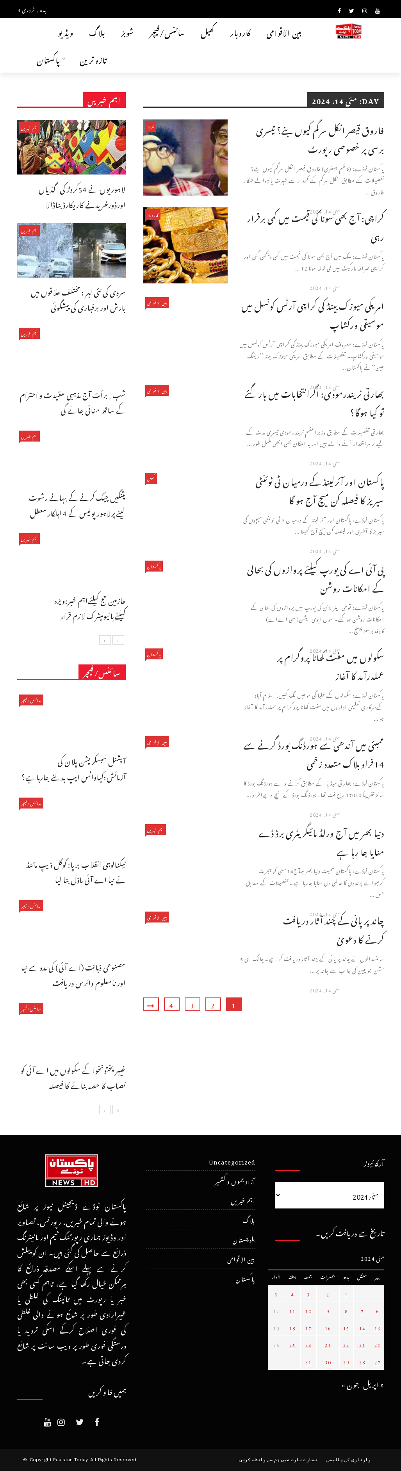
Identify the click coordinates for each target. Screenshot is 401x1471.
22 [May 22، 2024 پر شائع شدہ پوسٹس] (346, 1344)
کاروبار (240, 31)
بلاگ (97, 31)
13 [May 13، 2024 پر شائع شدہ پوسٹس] (377, 1327)
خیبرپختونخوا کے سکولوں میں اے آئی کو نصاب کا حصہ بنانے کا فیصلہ (73, 1076)
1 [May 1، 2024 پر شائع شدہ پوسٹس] (346, 1293)
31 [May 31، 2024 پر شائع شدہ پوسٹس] (308, 1361)
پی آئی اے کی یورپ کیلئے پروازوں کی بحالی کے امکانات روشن (315, 577)
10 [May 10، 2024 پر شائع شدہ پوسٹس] (308, 1310)
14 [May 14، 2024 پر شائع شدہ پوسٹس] (362, 1327)
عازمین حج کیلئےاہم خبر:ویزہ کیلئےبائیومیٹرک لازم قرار (90, 607)
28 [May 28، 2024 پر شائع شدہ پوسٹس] (362, 1361)
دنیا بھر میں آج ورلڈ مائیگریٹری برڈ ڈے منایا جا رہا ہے (321, 841)
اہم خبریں (155, 829)
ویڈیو (65, 31)
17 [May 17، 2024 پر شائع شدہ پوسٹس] (308, 1327)
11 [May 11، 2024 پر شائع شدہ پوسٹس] (292, 1310)
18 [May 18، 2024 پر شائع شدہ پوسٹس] (292, 1327)
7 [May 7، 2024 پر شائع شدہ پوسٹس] (362, 1310)
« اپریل (373, 1383)
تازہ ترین (93, 59)
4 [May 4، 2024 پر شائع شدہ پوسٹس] (292, 1293)
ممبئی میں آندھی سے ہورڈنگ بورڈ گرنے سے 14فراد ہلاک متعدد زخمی (313, 753)
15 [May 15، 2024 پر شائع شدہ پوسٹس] (346, 1327)
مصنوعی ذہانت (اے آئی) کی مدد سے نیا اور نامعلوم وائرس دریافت (73, 973)
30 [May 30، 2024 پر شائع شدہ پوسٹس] (328, 1361)
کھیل (208, 31)
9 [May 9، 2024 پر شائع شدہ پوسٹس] (328, 1310)
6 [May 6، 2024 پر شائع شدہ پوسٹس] (377, 1310)
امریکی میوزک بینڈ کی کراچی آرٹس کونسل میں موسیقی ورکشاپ (312, 314)
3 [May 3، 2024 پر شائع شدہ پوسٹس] (308, 1293)
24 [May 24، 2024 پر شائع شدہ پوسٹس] (308, 1344)
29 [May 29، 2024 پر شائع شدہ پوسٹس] (346, 1361)
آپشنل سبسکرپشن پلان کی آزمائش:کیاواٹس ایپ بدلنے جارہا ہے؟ (73, 768)
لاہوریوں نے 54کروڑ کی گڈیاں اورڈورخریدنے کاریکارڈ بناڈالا (82, 195)
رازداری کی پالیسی (348, 1459)
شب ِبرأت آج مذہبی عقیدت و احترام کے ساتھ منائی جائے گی (73, 401)
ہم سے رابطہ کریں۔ (258, 1459)
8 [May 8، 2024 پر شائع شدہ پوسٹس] (346, 1310)
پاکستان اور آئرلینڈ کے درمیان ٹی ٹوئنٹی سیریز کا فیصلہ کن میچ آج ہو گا (320, 489)
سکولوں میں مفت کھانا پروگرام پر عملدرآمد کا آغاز (330, 665)
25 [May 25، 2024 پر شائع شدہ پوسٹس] (292, 1344)
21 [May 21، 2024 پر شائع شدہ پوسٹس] (362, 1344)
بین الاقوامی (284, 31)
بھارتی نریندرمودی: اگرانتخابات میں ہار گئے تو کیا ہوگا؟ (314, 401)
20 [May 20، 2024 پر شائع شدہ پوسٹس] (377, 1344)
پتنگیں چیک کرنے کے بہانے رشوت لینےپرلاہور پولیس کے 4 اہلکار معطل (77, 504)
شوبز (127, 31)
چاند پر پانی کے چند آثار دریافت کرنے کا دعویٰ (333, 928)
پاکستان (48, 59)
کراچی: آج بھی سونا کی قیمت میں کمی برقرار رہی (315, 226)
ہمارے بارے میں (299, 1459)
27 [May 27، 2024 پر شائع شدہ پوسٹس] (377, 1361)
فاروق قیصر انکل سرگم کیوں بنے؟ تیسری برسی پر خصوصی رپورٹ (320, 138)
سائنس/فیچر (167, 31)
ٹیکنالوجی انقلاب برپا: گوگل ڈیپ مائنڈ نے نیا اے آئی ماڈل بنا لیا (76, 871)
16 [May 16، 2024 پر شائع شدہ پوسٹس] (328, 1327)
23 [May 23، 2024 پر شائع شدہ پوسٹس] (328, 1344)
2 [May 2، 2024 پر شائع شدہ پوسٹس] (328, 1293)
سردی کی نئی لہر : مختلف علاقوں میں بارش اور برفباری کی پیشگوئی (78, 298)
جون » (351, 1383)
